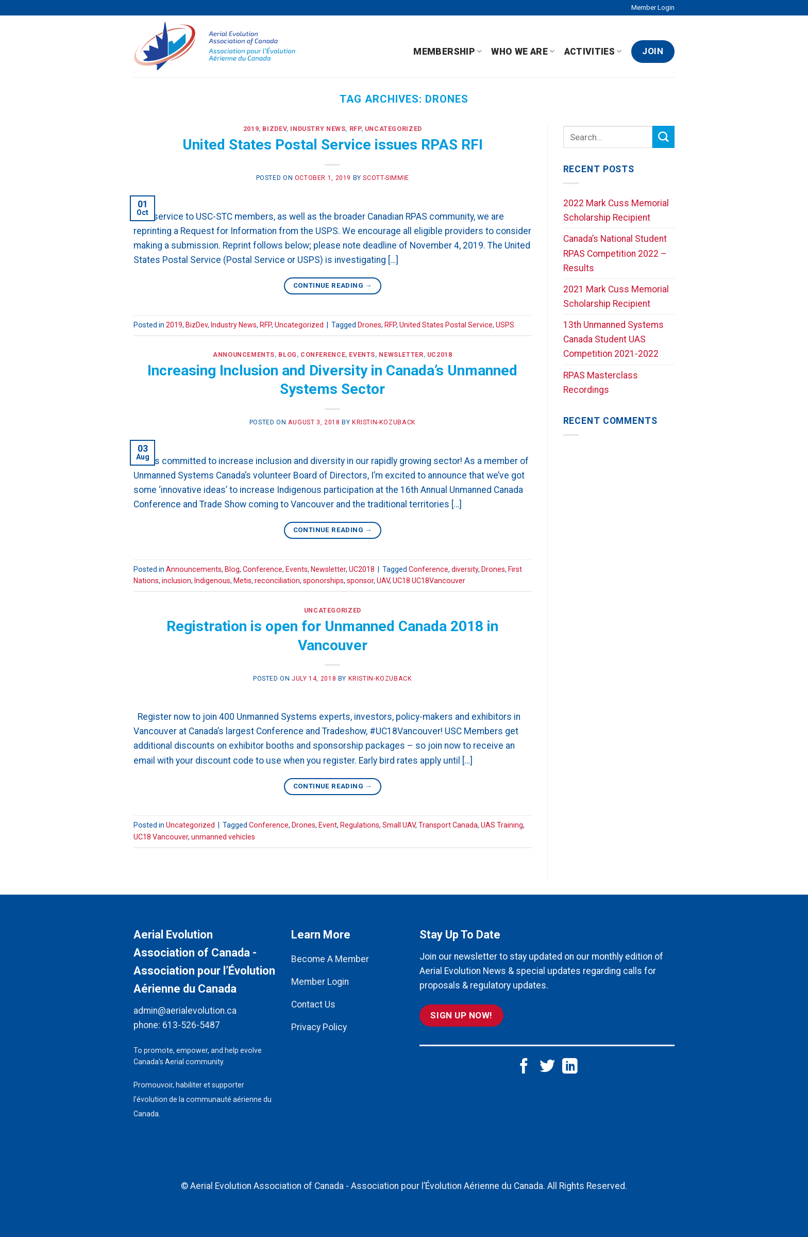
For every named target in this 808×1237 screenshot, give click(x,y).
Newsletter (401, 354)
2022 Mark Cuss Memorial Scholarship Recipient (616, 210)
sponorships (323, 580)
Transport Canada (448, 825)
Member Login (653, 7)
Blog (287, 354)
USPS (505, 325)
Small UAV (398, 825)
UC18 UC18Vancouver (429, 580)
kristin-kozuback (384, 422)
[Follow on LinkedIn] (570, 1067)
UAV (383, 580)
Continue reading (332, 285)
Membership (447, 51)
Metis (242, 580)
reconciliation (277, 580)
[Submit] (663, 137)
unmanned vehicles (223, 837)
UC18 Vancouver (160, 837)
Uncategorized (393, 129)
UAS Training (502, 825)
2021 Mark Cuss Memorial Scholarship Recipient (616, 296)
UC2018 (439, 354)
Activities (593, 51)
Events (362, 354)
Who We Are (522, 51)
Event (327, 825)
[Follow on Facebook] (524, 1067)
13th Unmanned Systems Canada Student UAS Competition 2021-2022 (613, 339)
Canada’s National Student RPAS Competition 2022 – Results (615, 253)
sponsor (360, 580)
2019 (251, 129)
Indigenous (212, 580)
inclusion (176, 580)
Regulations (359, 825)
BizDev (274, 129)
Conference (322, 354)
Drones (369, 325)
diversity (464, 569)
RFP (355, 129)
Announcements (244, 354)
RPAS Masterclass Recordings (600, 382)
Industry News (317, 129)
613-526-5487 (191, 1025)
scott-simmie (386, 178)
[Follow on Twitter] (547, 1067)
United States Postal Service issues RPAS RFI (332, 144)
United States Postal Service (446, 325)
